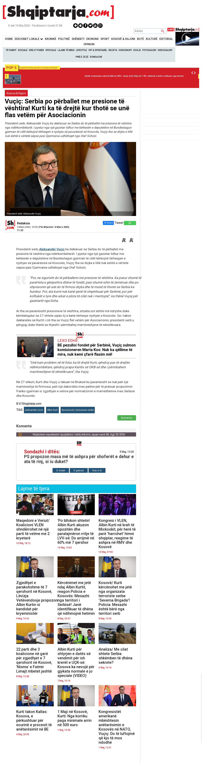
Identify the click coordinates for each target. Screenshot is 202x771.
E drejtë (60, 470)
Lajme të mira (66, 50)
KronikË (50, 39)
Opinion (89, 44)
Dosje (137, 50)
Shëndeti (78, 39)
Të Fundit (11, 50)
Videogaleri (165, 50)
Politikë (64, 39)
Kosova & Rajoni (16, 93)
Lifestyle (81, 50)
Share (108, 222)
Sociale (23, 50)
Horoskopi (125, 50)
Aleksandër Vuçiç (52, 249)
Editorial (166, 39)
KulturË (151, 39)
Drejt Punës (36, 50)
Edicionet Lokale (29, 39)
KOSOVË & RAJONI (123, 39)
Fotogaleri (149, 50)
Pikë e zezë (82, 57)
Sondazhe (96, 57)
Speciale (50, 50)
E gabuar (79, 470)
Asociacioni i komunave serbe (78, 410)
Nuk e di (97, 470)
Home (9, 39)
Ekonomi (92, 39)
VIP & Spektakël (97, 50)
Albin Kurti (52, 410)
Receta (113, 50)
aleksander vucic (34, 410)
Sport (105, 39)
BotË (140, 39)
